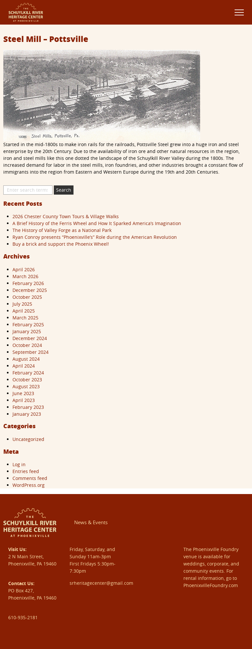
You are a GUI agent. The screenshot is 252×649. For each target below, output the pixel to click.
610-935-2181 (23, 617)
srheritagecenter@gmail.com (101, 583)
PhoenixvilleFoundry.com (210, 585)
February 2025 (28, 324)
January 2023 (26, 414)
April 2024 (23, 366)
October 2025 (27, 297)
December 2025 (29, 290)
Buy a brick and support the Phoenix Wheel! (60, 244)
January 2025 (26, 331)
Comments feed (29, 478)
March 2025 (25, 318)
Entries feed (25, 471)
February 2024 (28, 373)
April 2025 (23, 311)
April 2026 (23, 269)
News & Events (91, 522)
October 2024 (27, 345)
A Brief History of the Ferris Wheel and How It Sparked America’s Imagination (96, 223)
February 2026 (28, 283)
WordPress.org (28, 485)
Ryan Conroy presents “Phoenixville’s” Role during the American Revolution (94, 237)
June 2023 (23, 393)
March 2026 (25, 276)
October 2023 (27, 379)
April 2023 (23, 400)
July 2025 (22, 304)
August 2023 (26, 386)
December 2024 (29, 338)
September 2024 (30, 352)
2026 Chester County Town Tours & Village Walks (65, 216)
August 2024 (26, 359)
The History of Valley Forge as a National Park (62, 230)
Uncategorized (28, 439)
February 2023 (28, 407)
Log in (19, 464)
